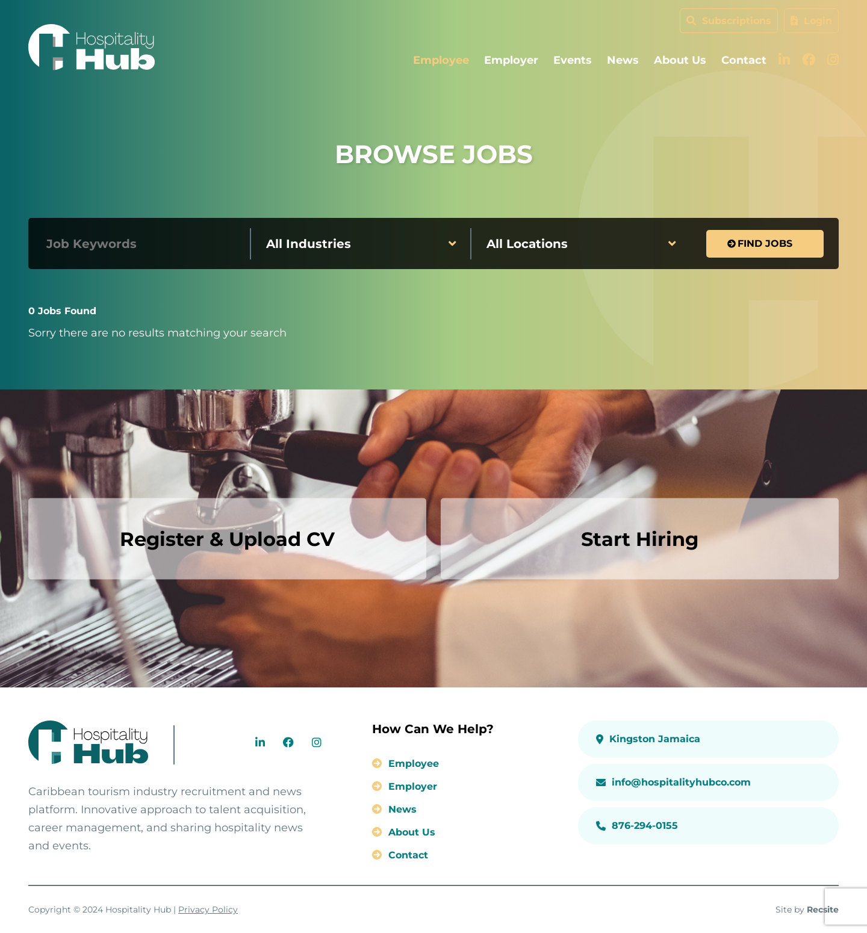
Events (572, 60)
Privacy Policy (208, 909)
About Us (680, 60)
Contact (743, 60)
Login (811, 20)
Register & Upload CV (227, 538)
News (623, 60)
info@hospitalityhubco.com (673, 782)
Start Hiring (639, 538)
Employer (511, 60)
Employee (441, 60)
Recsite (823, 909)
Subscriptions (728, 20)
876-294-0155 (637, 825)
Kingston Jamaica (648, 739)
